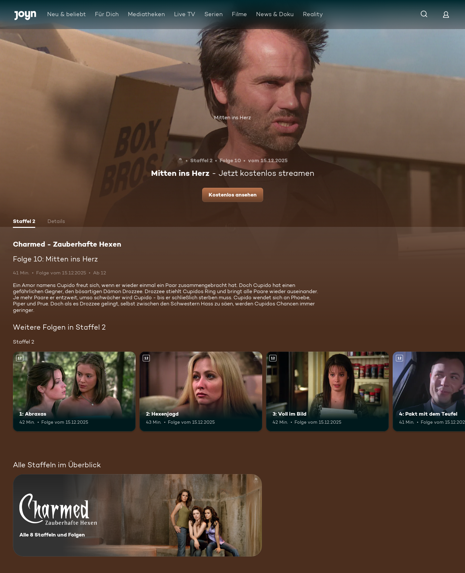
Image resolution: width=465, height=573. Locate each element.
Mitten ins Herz (232, 117)
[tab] (24, 222)
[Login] (446, 14)
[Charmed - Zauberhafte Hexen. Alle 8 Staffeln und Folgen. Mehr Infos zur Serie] (137, 515)
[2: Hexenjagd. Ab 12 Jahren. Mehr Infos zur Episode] (201, 391)
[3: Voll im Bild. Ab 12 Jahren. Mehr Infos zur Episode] (327, 391)
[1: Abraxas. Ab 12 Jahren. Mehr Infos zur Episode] (74, 391)
